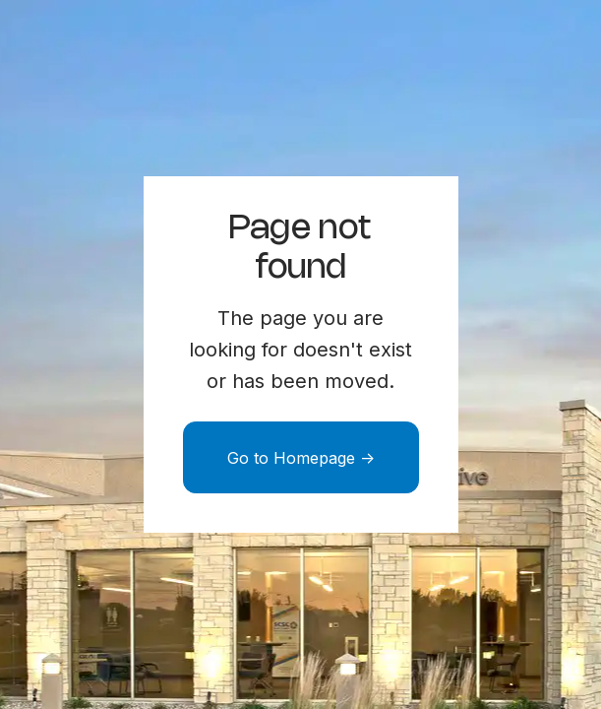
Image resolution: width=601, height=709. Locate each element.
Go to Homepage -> (301, 458)
